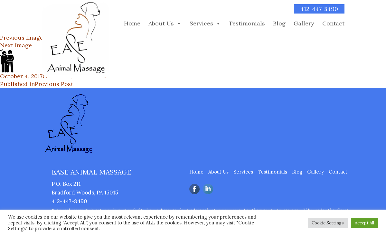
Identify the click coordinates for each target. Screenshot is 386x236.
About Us (161, 23)
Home (132, 23)
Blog (279, 23)
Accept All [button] (364, 223)
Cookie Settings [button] (328, 223)
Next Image (16, 45)
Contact (333, 23)
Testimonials (247, 23)
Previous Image (21, 37)
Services (201, 23)
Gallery (304, 23)
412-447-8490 (319, 9)
